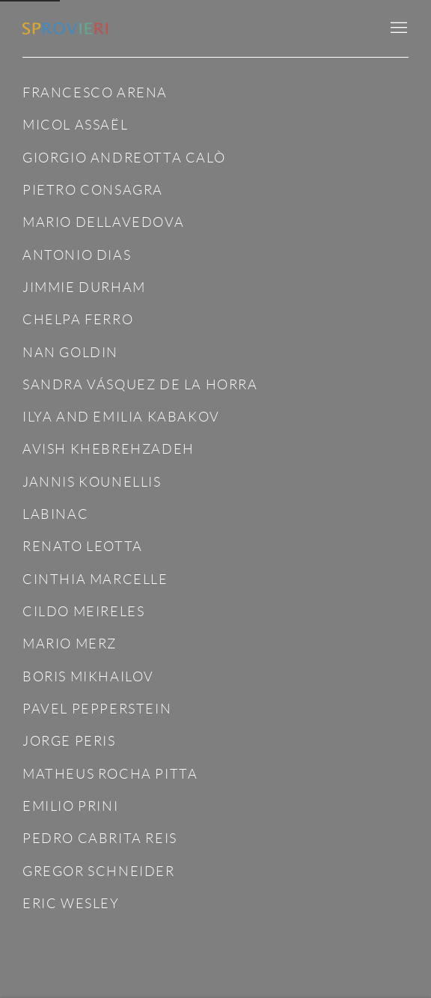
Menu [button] (397, 28)
